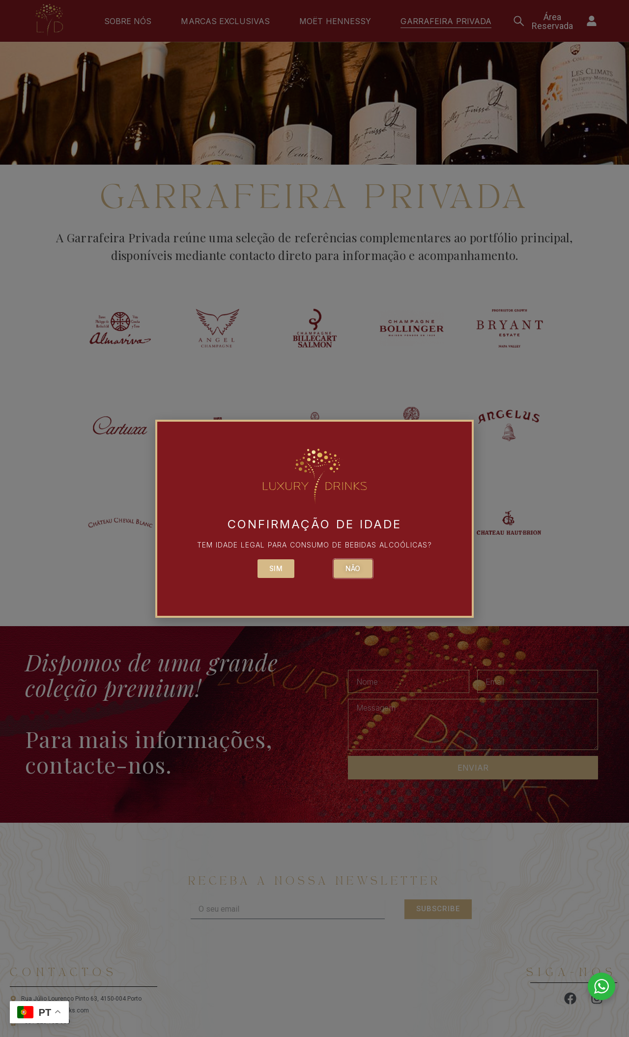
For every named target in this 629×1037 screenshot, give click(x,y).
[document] (314, 518)
